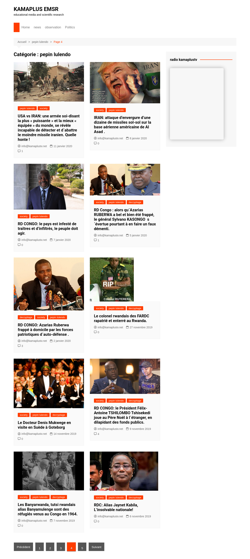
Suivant (97, 547)
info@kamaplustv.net (32, 146)
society (43, 108)
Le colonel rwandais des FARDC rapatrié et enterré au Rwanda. (121, 318)
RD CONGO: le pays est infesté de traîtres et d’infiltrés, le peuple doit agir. (48, 228)
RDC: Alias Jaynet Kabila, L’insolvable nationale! (116, 507)
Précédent (23, 547)
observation (53, 27)
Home (25, 27)
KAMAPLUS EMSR (36, 9)
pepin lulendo (27, 108)
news (37, 27)
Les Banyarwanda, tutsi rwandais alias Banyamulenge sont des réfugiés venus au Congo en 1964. (48, 509)
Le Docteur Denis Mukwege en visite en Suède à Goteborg (44, 425)
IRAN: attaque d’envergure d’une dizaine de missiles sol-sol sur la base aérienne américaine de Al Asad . (122, 124)
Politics (70, 27)
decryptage (135, 202)
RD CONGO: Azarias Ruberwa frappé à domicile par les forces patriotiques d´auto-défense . (45, 330)
